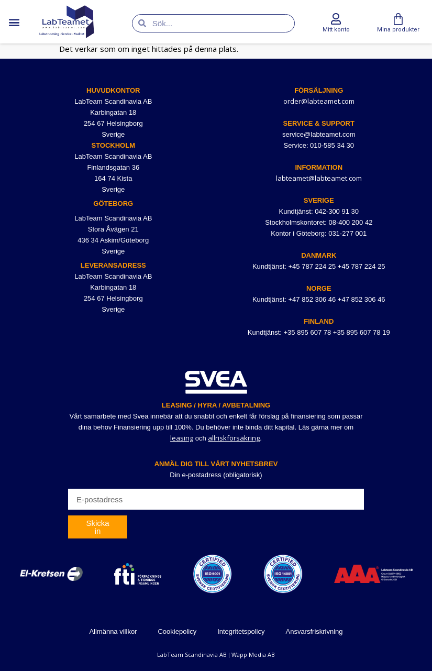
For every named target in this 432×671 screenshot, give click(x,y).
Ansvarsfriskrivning (313, 631)
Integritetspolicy (240, 631)
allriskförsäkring (234, 438)
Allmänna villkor (113, 631)
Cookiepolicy (177, 631)
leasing (181, 438)
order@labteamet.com (319, 101)
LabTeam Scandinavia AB (192, 654)
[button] (14, 21)
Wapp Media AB (253, 654)
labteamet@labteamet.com (319, 178)
